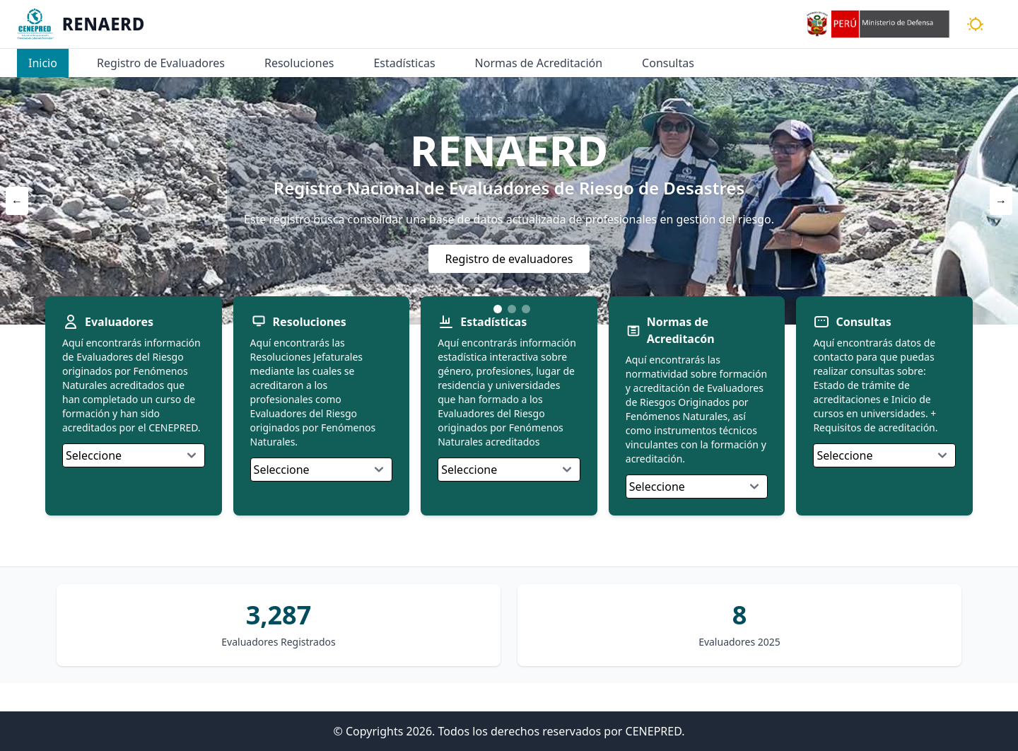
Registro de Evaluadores (161, 63)
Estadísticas (404, 63)
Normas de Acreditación (539, 63)
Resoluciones (299, 63)
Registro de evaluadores (509, 259)
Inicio (42, 63)
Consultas (668, 63)
